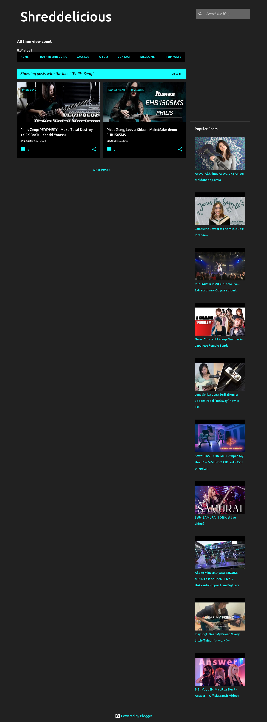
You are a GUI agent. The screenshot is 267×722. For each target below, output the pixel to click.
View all (177, 74)
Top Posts (173, 56)
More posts (101, 170)
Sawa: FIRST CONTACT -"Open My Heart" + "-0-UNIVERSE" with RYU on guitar (219, 462)
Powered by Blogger (133, 716)
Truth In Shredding (52, 56)
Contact (124, 56)
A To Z (103, 56)
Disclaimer (148, 56)
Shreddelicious (66, 16)
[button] (94, 150)
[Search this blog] (227, 14)
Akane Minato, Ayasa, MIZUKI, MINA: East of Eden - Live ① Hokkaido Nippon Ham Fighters (217, 579)
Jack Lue (83, 56)
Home (24, 56)
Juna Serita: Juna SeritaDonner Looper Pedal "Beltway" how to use (217, 401)
